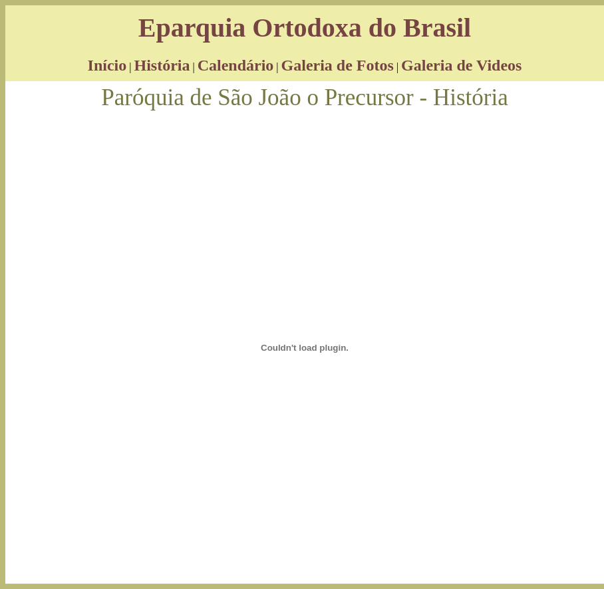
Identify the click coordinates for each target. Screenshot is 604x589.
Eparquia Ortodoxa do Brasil (304, 28)
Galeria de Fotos (337, 65)
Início (107, 65)
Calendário (236, 65)
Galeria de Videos (461, 65)
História (162, 65)
